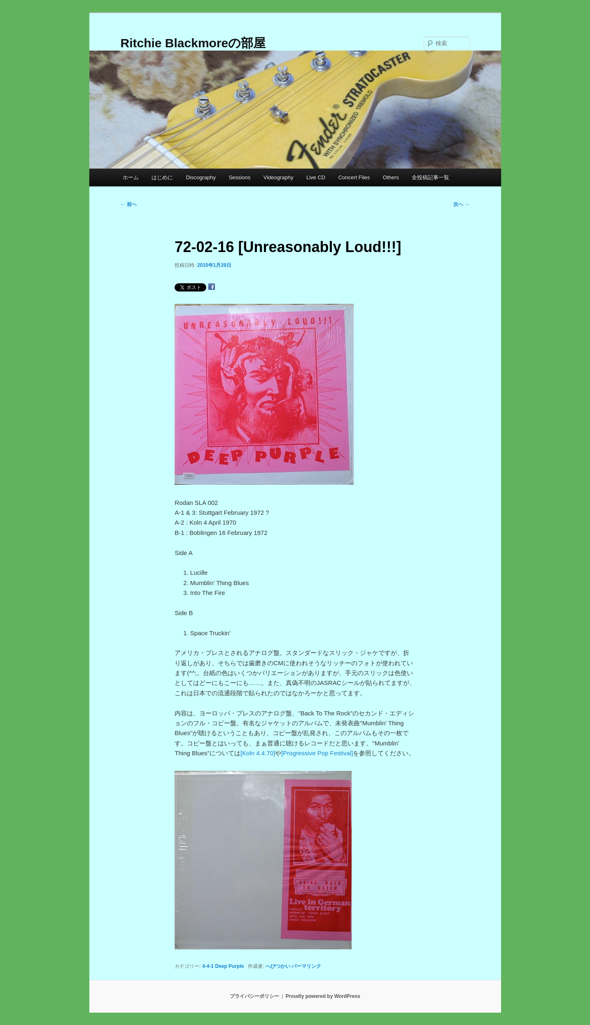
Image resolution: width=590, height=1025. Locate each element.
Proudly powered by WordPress (323, 996)
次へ (461, 204)
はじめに (162, 177)
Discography (201, 177)
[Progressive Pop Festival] (317, 753)
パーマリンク (306, 966)
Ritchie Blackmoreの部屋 (193, 43)
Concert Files (354, 177)
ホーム (131, 177)
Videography (279, 177)
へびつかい (278, 966)
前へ (129, 204)
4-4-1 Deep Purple (223, 966)
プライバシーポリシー (254, 996)
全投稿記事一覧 (430, 177)
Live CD (315, 177)
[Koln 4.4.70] (257, 753)
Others (391, 177)
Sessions (239, 177)
